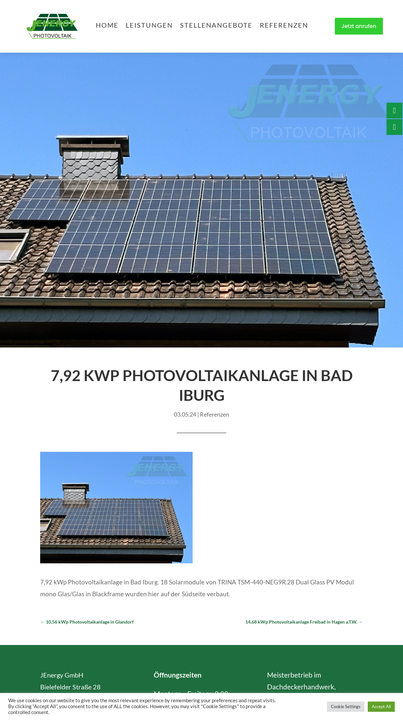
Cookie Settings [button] (346, 706)
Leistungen (149, 26)
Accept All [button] (381, 706)
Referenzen (284, 26)
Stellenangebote (216, 26)
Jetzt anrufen (358, 26)
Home (107, 26)
